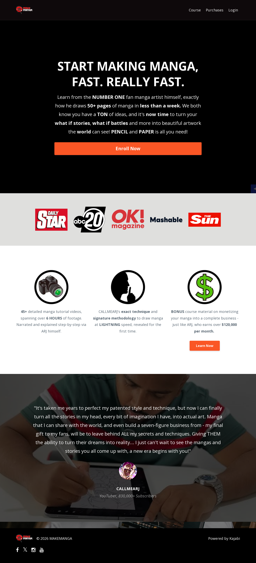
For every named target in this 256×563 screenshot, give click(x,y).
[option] (128, 448)
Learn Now (204, 346)
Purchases (214, 10)
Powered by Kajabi (224, 538)
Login (233, 10)
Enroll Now (128, 148)
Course (195, 10)
